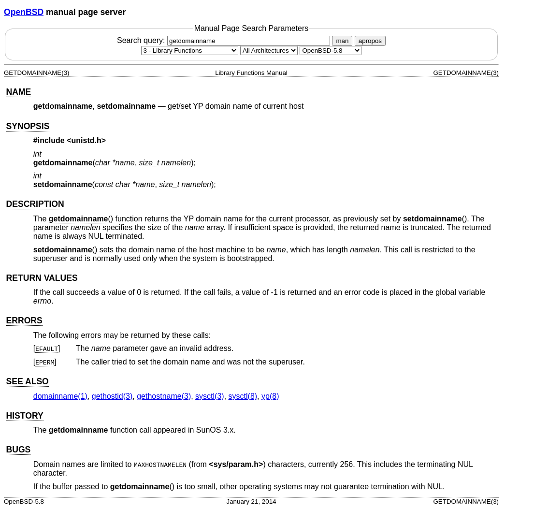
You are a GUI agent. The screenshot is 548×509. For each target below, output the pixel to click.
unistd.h (86, 140)
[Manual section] (189, 50)
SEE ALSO (27, 381)
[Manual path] (330, 50)
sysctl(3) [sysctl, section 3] (209, 396)
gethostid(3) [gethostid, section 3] (112, 396)
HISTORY (24, 416)
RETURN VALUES (41, 278)
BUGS (18, 449)
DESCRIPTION (35, 204)
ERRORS (24, 320)
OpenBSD (23, 12)
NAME (18, 92)
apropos (370, 40)
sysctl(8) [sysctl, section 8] (243, 396)
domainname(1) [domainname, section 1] (60, 396)
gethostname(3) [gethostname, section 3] (164, 396)
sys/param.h (236, 464)
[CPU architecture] (269, 50)
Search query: (224, 40)
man (342, 40)
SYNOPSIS (27, 126)
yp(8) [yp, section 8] (270, 396)
